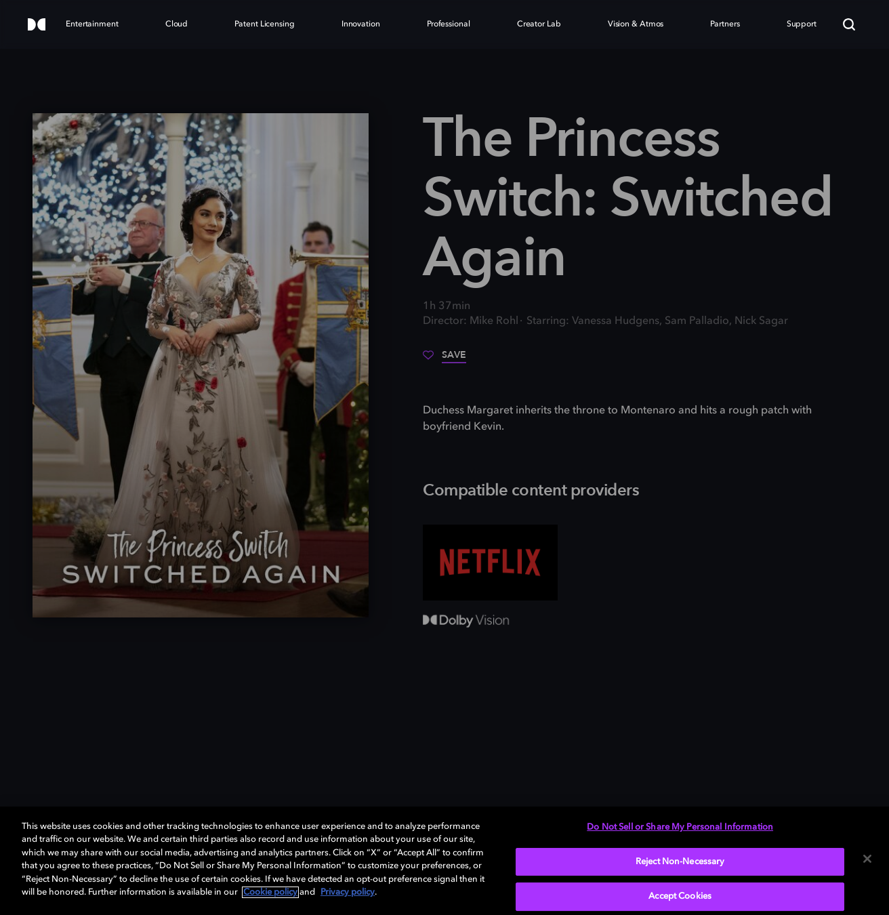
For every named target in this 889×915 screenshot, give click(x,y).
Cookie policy (270, 892)
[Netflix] (490, 563)
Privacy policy (348, 892)
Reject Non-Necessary (680, 861)
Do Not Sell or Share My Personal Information (680, 827)
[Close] (867, 859)
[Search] (849, 24)
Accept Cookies (679, 896)
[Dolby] (36, 25)
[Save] (444, 359)
